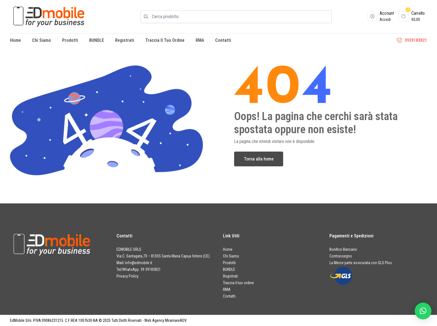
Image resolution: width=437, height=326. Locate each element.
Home (15, 40)
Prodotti (70, 40)
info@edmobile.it (138, 263)
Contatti (223, 40)
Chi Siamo (41, 40)
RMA (200, 40)
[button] (423, 311)
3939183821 (416, 40)
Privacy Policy (127, 276)
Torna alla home (259, 159)
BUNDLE (96, 40)
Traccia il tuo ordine (164, 40)
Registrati (124, 40)
